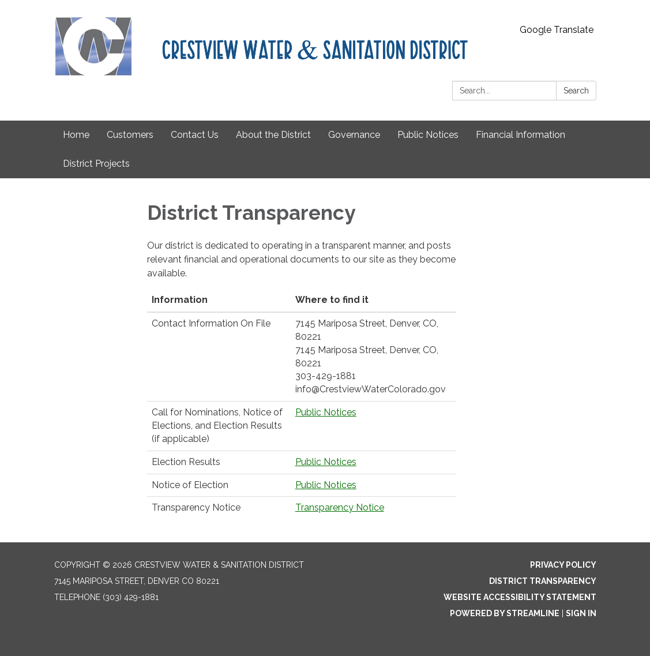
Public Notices (428, 134)
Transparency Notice (339, 507)
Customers (130, 134)
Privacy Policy (563, 564)
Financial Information (520, 134)
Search (576, 90)
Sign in (581, 613)
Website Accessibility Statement (520, 597)
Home (76, 134)
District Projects (96, 163)
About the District (273, 134)
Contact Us (195, 134)
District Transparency (542, 581)
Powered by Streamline (504, 613)
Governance (354, 134)
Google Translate (556, 29)
